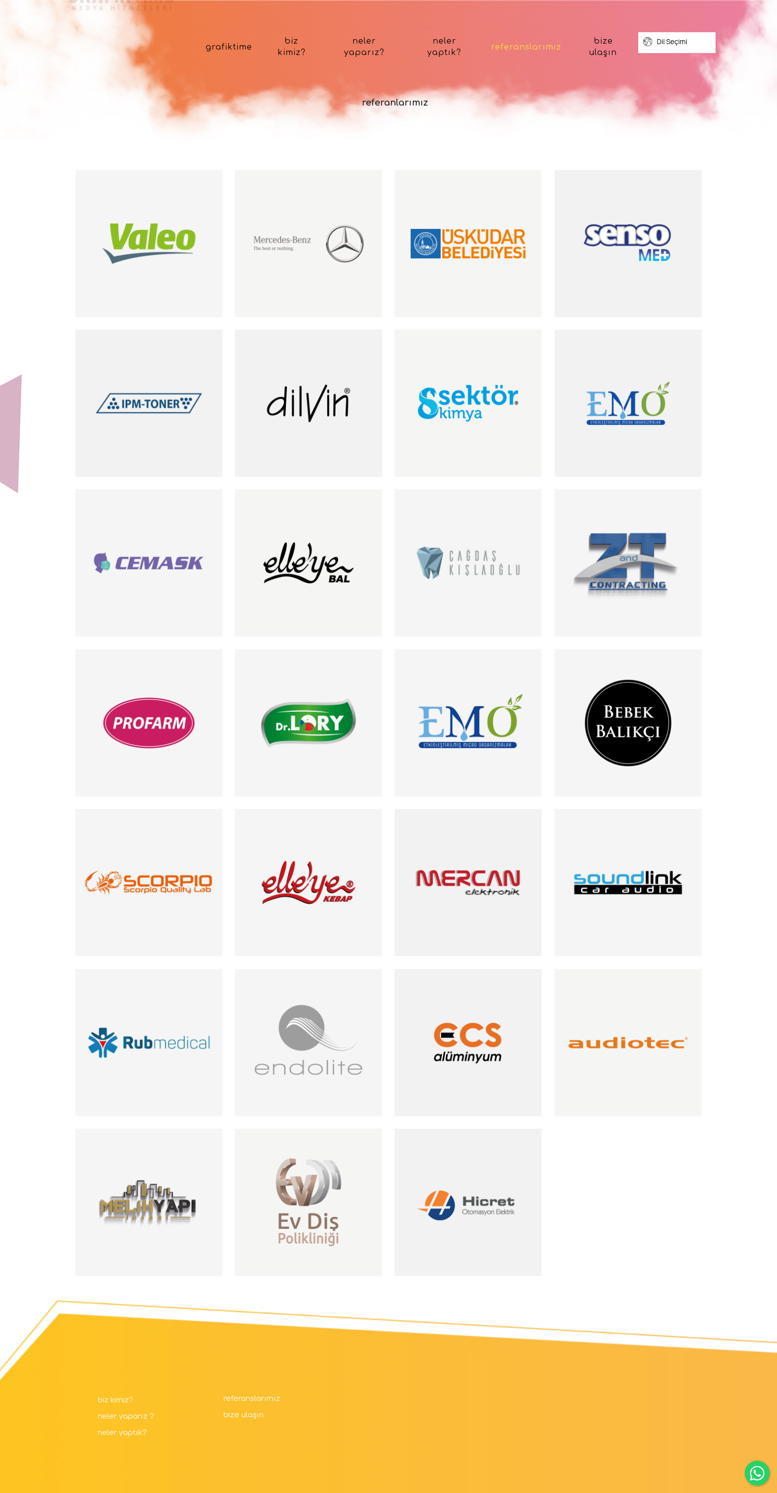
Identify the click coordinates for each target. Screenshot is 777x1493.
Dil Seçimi (665, 41)
